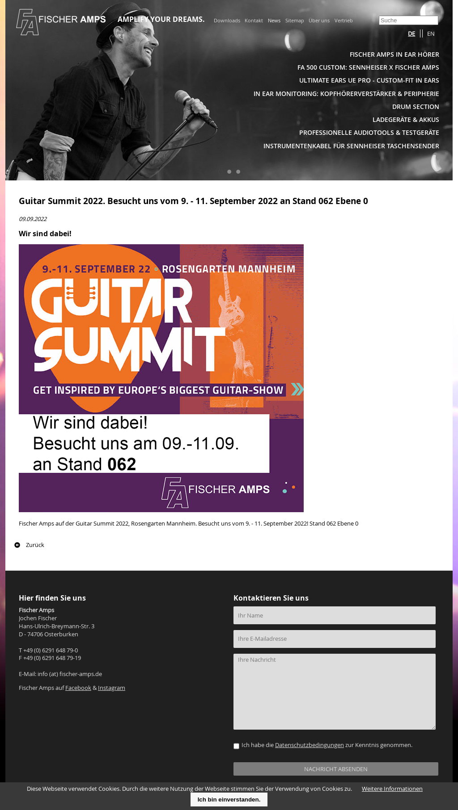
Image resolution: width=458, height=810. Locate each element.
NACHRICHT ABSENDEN (336, 769)
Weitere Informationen (392, 789)
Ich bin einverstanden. (229, 799)
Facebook (78, 688)
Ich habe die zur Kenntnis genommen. (327, 745)
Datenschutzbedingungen (309, 745)
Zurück (35, 545)
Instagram (111, 688)
